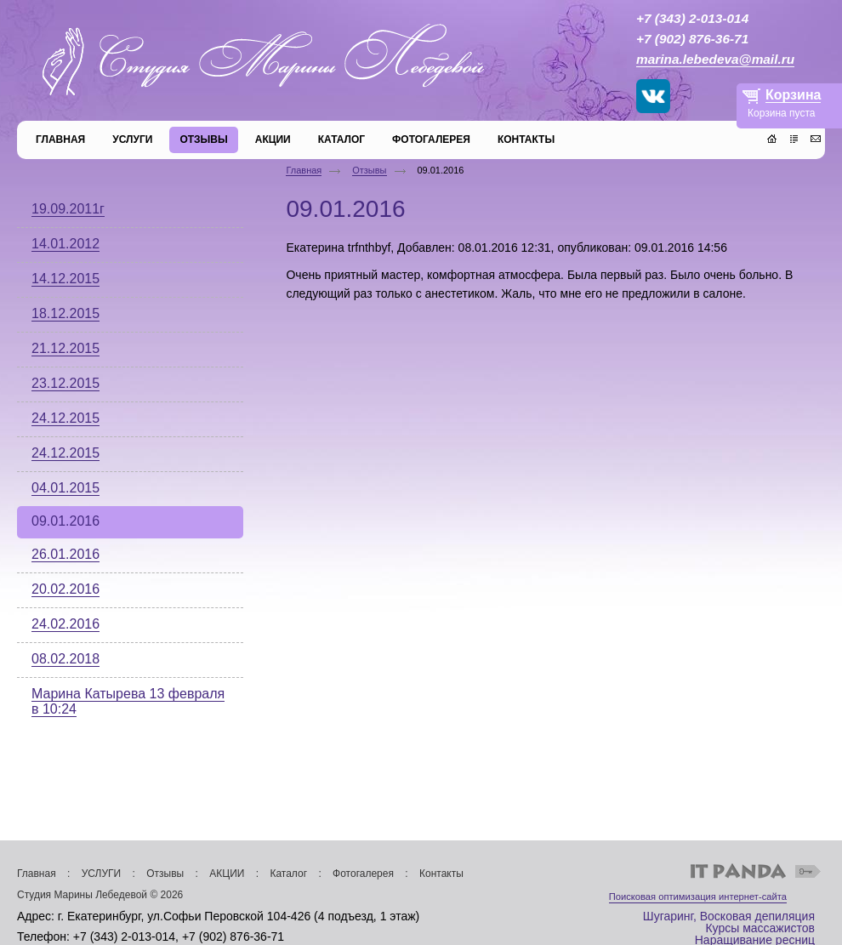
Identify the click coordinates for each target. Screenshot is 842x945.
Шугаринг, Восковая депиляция (729, 916)
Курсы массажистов (760, 928)
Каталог (288, 874)
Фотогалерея (363, 874)
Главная (303, 170)
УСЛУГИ (102, 874)
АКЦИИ (226, 874)
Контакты (441, 874)
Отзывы (369, 170)
